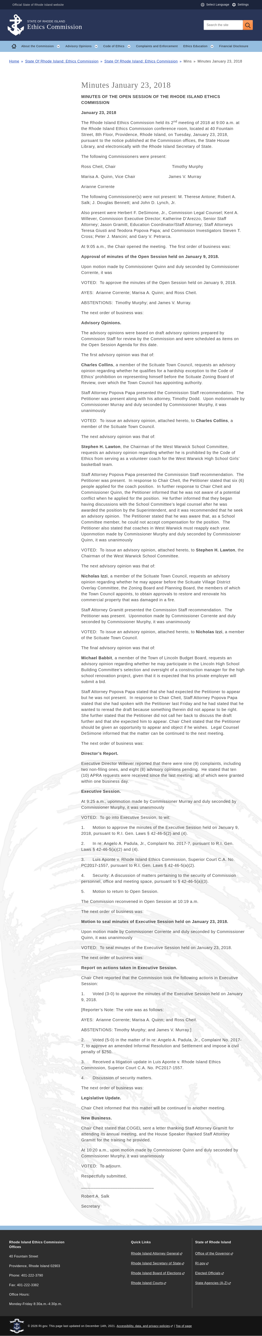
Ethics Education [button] (200, 46)
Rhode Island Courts (147, 1283)
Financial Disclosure (233, 46)
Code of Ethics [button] (118, 46)
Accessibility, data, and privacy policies (143, 1326)
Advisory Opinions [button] (83, 46)
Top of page (184, 1326)
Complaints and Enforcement (157, 46)
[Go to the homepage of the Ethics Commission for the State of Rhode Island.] (18, 25)
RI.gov (200, 1263)
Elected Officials (208, 1273)
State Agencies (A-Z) (211, 1283)
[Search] (223, 25)
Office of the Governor (212, 1253)
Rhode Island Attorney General (155, 1253)
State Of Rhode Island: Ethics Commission (62, 61)
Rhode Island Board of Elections (156, 1273)
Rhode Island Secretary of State (156, 1263)
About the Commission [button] (42, 46)
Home (14, 61)
